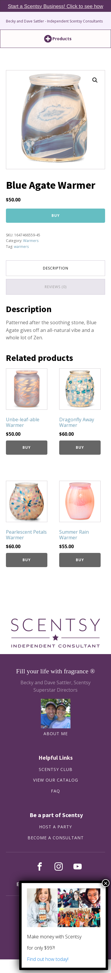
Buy (56, 215)
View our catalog (55, 780)
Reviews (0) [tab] (56, 286)
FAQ (55, 791)
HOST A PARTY (55, 827)
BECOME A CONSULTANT (56, 837)
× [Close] (106, 883)
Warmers (30, 240)
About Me (56, 733)
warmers (21, 246)
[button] (95, 80)
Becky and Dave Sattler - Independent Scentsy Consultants (54, 21)
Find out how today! (47, 959)
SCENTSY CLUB (56, 769)
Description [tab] (55, 268)
